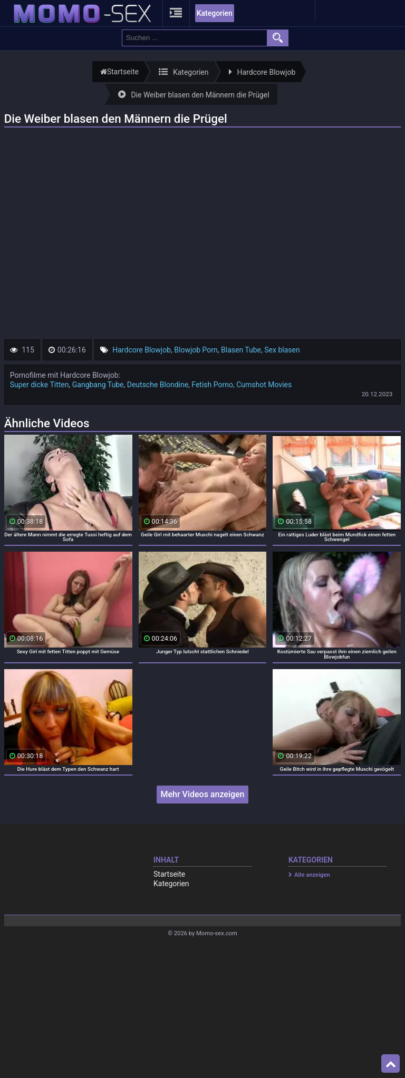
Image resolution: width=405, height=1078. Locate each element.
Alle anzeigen (312, 874)
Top (391, 1063)
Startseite (169, 874)
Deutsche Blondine (157, 384)
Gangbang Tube (98, 384)
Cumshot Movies (264, 384)
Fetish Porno (212, 384)
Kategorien (215, 13)
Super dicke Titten (39, 384)
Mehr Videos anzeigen (202, 794)
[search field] (194, 38)
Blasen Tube (241, 350)
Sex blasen (282, 350)
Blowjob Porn (196, 350)
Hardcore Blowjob (141, 350)
